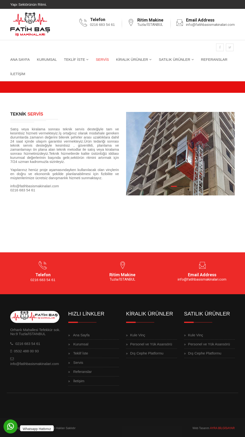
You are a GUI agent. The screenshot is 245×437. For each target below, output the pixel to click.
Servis (78, 362)
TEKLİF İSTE (74, 59)
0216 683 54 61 (102, 24)
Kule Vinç (137, 335)
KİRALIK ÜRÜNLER (132, 59)
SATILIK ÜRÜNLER (174, 59)
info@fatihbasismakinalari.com (210, 24)
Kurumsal (80, 344)
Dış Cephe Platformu (146, 353)
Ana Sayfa (81, 335)
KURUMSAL (47, 59)
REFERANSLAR (214, 59)
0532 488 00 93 (26, 351)
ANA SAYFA (20, 59)
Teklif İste (80, 353)
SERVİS (102, 59)
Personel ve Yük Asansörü (151, 344)
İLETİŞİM (17, 74)
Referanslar (82, 372)
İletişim (79, 381)
